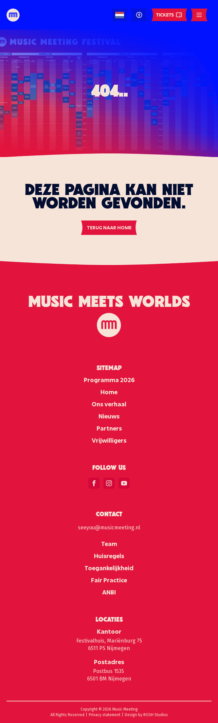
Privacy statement (104, 715)
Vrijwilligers (109, 440)
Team (109, 544)
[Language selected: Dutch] (119, 15)
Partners (109, 428)
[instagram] (109, 483)
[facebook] (94, 483)
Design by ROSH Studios (146, 715)
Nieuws (109, 416)
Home (109, 392)
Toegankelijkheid (109, 568)
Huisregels (109, 556)
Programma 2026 (109, 380)
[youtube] (124, 483)
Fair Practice (109, 580)
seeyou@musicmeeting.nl (109, 527)
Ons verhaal (109, 404)
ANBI (109, 592)
